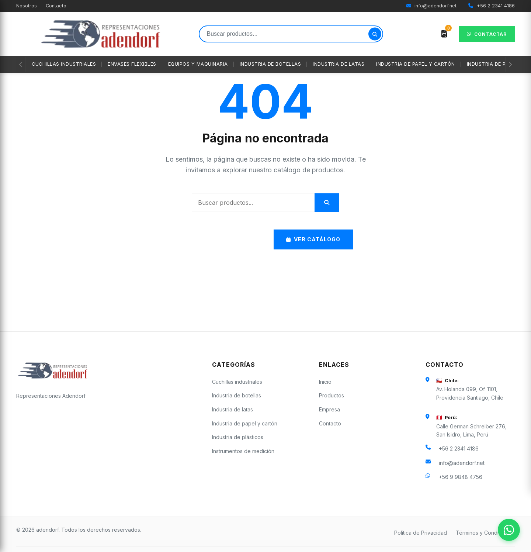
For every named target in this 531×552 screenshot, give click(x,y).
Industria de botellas (270, 64)
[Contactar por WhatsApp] (509, 530)
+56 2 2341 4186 (491, 5)
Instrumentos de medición (243, 451)
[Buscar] (374, 34)
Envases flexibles (132, 64)
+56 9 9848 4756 (460, 477)
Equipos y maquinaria (198, 64)
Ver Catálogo (313, 239)
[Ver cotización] (444, 34)
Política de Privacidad (420, 532)
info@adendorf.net (431, 5)
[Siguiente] (510, 64)
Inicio (325, 382)
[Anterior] (21, 64)
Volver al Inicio (221, 239)
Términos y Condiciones (485, 532)
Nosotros (26, 5)
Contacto (56, 5)
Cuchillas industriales (64, 64)
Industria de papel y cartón (415, 64)
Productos (331, 395)
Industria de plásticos (237, 437)
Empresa (329, 409)
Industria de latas (338, 64)
